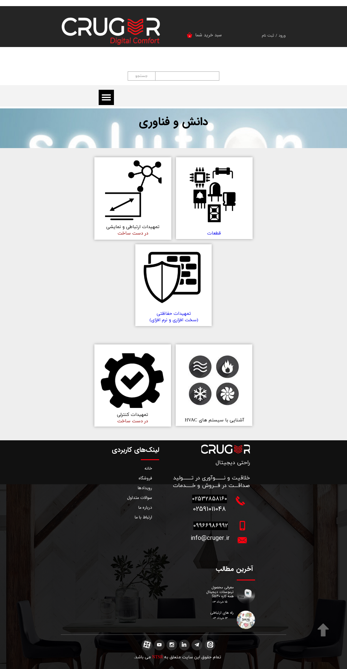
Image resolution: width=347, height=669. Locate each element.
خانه (148, 468)
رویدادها (145, 488)
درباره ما (145, 507)
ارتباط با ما (143, 517)
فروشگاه (145, 478)
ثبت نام (268, 35)
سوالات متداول (139, 497)
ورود (282, 35)
